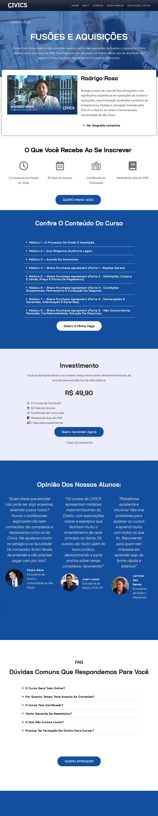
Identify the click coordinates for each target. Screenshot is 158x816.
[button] (116, 125)
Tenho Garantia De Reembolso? (48, 713)
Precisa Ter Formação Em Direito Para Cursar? (59, 730)
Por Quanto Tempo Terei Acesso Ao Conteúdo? (59, 696)
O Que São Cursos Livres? (44, 722)
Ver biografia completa (103, 125)
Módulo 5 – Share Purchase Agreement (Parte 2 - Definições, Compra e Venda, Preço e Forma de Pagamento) (79, 277)
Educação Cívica (139, 5)
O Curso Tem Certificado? (44, 705)
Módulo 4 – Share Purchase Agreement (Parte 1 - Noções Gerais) (77, 268)
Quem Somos (115, 5)
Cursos (98, 5)
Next (86, 5)
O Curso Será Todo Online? (45, 688)
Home (75, 5)
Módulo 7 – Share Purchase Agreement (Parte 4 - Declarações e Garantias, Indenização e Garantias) (75, 300)
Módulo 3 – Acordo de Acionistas (53, 259)
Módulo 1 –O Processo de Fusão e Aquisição (61, 242)
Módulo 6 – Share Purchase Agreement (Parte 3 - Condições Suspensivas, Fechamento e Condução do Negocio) (72, 289)
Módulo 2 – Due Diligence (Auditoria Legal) (60, 251)
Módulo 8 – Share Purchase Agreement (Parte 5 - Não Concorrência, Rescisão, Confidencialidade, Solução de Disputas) (78, 312)
